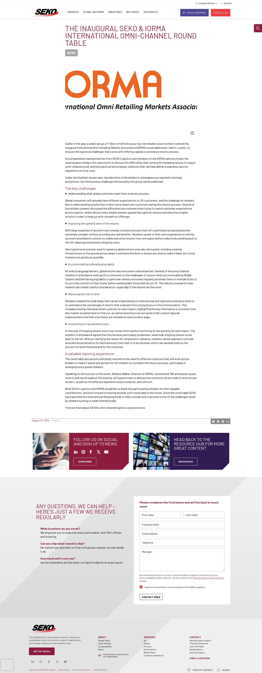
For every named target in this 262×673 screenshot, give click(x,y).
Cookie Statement (100, 670)
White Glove (150, 652)
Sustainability (105, 646)
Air (145, 640)
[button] (258, 28)
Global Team (104, 640)
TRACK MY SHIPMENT (200, 670)
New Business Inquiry (200, 640)
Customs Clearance (154, 655)
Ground (147, 646)
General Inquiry (197, 652)
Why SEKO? (132, 11)
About (102, 637)
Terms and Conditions (81, 670)
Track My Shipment (199, 643)
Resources (151, 11)
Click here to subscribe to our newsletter (116, 655)
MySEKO (223, 670)
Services (73, 11)
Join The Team (197, 646)
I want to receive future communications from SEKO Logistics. (174, 587)
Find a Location (200, 658)
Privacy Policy (64, 670)
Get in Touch (41, 651)
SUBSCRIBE (85, 461)
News (101, 649)
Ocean (147, 643)
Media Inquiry (196, 649)
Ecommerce (150, 649)
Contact (195, 637)
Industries (115, 11)
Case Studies (104, 643)
